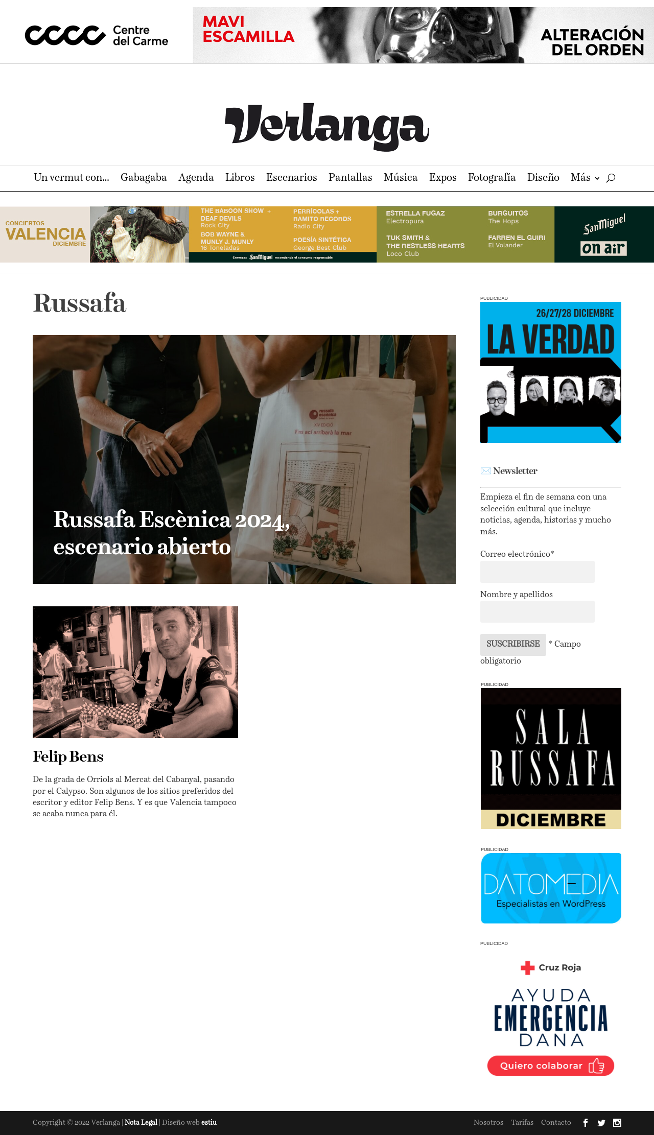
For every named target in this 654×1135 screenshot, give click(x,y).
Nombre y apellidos (516, 595)
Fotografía (492, 179)
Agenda (196, 179)
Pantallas (350, 179)
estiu (209, 1123)
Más (581, 179)
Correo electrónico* (517, 555)
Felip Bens (68, 757)
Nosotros (488, 1122)
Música (401, 179)
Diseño (543, 179)
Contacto (556, 1122)
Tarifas (522, 1122)
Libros (240, 179)
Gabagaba (144, 179)
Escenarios (291, 179)
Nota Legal (142, 1123)
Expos (443, 179)
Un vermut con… (71, 179)
